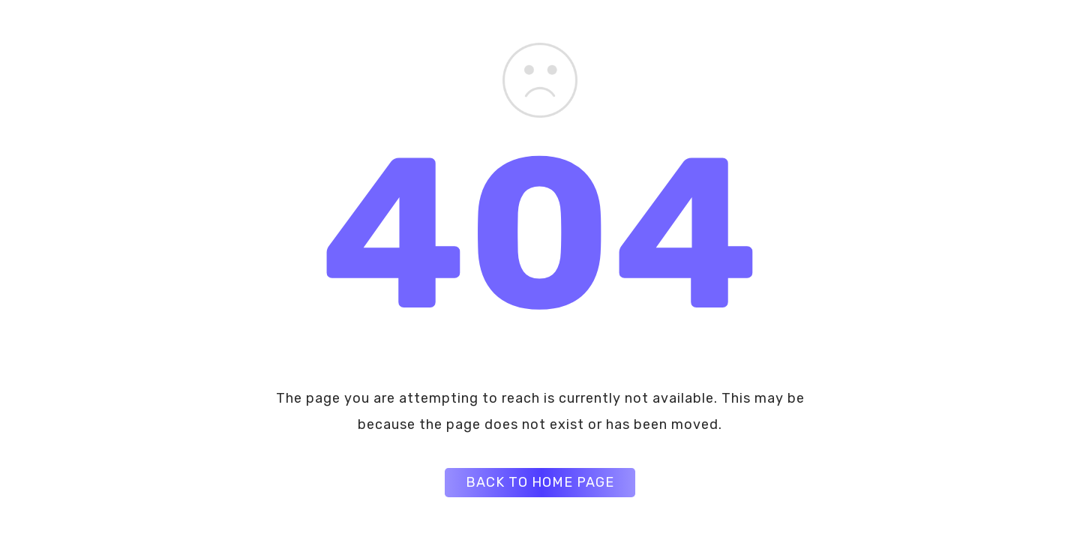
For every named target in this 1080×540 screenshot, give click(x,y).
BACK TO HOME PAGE (540, 482)
